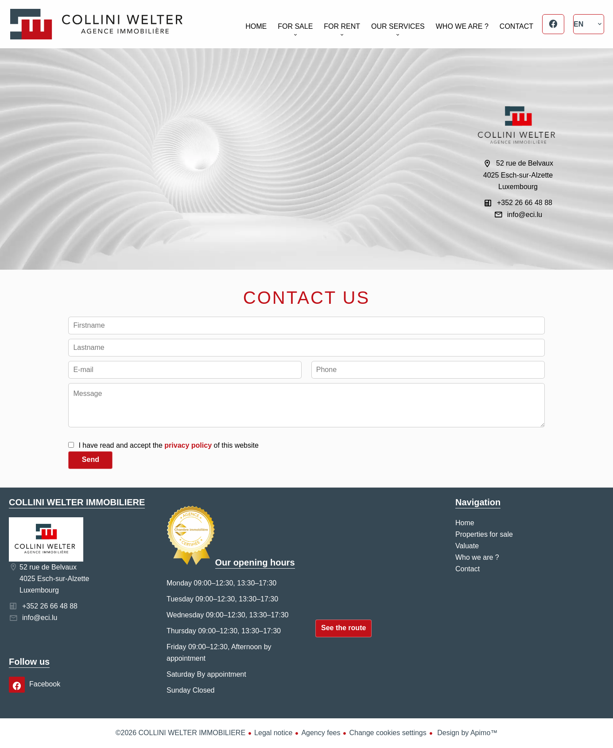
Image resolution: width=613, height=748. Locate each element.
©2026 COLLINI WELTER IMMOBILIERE (180, 732)
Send (90, 459)
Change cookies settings (387, 732)
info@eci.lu (524, 214)
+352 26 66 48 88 (524, 202)
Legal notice (273, 732)
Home (96, 24)
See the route (343, 628)
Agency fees (320, 732)
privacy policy (188, 445)
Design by (466, 732)
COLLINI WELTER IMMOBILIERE (77, 502)
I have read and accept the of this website (168, 445)
